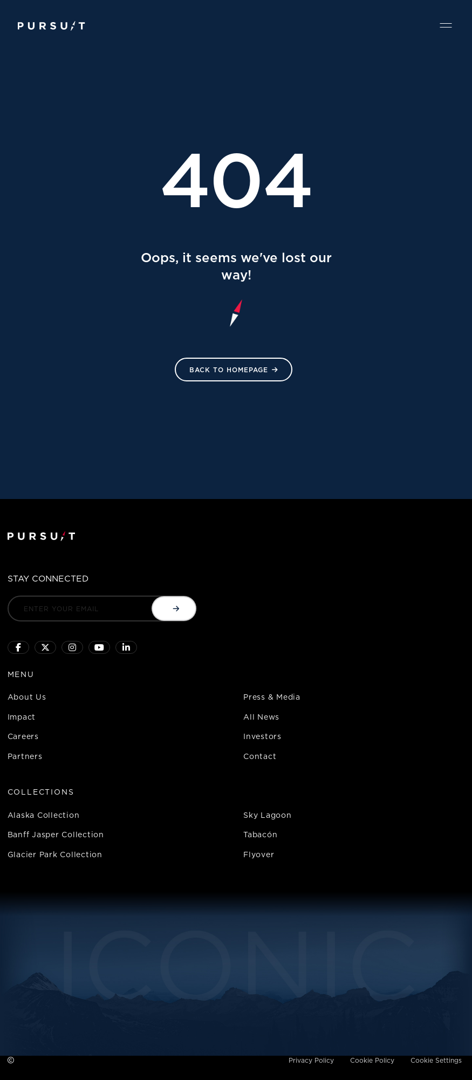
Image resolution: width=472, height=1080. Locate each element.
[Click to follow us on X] (45, 647)
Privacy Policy (311, 1060)
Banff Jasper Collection (56, 834)
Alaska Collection (44, 814)
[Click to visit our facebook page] (18, 647)
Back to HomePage (228, 370)
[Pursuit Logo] (51, 26)
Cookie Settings (436, 1060)
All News (261, 716)
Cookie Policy (372, 1060)
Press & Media (271, 696)
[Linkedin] (126, 647)
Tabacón (260, 834)
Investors (262, 736)
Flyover (258, 854)
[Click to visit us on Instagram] (72, 647)
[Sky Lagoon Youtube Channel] (99, 647)
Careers (23, 736)
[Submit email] (174, 608)
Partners (25, 756)
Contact (259, 756)
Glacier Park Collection (55, 854)
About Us (27, 696)
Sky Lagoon (267, 814)
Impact (22, 716)
